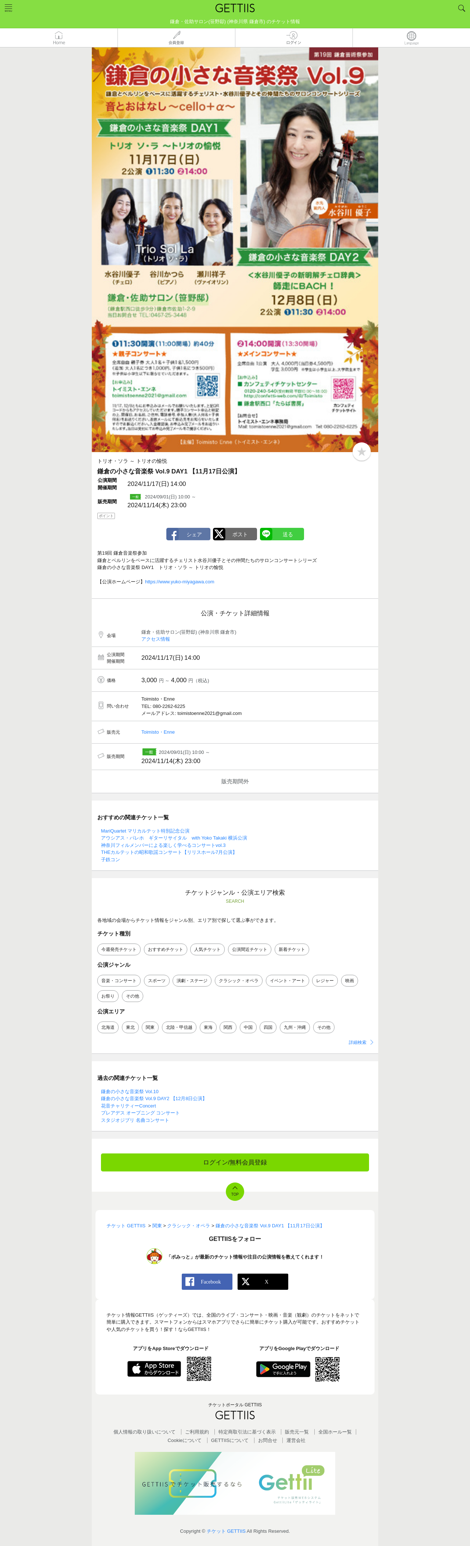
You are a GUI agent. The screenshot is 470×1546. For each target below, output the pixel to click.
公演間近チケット (249, 949)
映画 (349, 980)
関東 (150, 1027)
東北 (130, 1027)
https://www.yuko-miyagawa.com (179, 581)
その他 (132, 996)
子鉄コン (110, 859)
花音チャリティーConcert (128, 1106)
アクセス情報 (155, 639)
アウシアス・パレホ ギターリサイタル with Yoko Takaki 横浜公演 (174, 838)
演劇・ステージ (192, 980)
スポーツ (157, 980)
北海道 (108, 1027)
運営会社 (296, 1440)
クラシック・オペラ (238, 980)
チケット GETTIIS (226, 1531)
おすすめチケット (165, 949)
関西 (228, 1027)
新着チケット (292, 949)
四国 (268, 1027)
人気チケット (207, 949)
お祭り (108, 996)
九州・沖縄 (295, 1027)
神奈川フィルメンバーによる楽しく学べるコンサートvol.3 (163, 845)
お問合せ (267, 1440)
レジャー (325, 980)
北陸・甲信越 (179, 1027)
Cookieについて (185, 1440)
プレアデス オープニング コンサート (140, 1113)
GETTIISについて (230, 1440)
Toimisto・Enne (158, 732)
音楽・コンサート (119, 980)
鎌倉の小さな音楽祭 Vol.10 (130, 1091)
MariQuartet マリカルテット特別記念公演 (145, 831)
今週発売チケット (119, 949)
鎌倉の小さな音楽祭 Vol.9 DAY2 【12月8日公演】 (154, 1098)
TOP (235, 1194)
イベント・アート (287, 980)
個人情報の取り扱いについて (144, 1432)
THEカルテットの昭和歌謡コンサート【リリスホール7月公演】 (169, 852)
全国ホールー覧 (335, 1432)
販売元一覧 (297, 1432)
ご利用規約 (197, 1432)
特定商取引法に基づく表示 (247, 1432)
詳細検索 (357, 1042)
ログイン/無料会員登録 (235, 1162)
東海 (208, 1027)
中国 (248, 1027)
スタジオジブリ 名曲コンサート (135, 1120)
